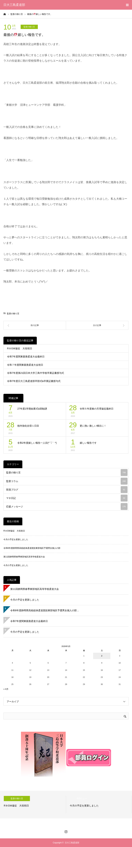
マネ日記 (67, 498)
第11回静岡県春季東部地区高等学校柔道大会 (24, 557)
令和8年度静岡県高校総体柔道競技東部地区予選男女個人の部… (44, 610)
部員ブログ (67, 489)
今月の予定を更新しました (15, 539)
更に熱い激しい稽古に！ (93, 425)
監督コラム (67, 481)
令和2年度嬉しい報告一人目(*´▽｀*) (37, 442)
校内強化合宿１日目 (28, 425)
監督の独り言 (29, 27)
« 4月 (5, 689)
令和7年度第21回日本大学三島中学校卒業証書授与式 (35, 373)
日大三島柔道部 (14, 5)
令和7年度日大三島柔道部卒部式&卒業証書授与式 (33, 381)
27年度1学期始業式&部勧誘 (32, 408)
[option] (33, 804)
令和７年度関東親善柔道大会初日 (25, 364)
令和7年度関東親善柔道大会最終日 (26, 356)
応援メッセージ (67, 506)
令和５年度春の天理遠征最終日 (96, 408)
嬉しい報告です (88, 442)
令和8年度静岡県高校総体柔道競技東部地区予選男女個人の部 (31, 548)
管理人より (82, 798)
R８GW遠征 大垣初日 (19, 348)
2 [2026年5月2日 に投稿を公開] (101, 656)
